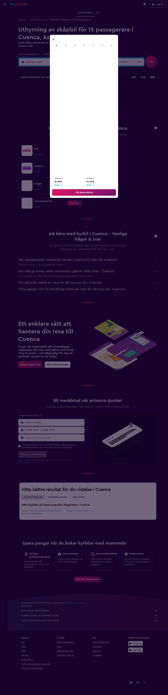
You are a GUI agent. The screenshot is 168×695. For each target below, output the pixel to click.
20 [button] (60, 107)
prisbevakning (131, 562)
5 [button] (53, 94)
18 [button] (47, 107)
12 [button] (53, 100)
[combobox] (30, 54)
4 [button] (46, 94)
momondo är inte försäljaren (90, 610)
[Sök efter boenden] (4, 18)
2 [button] (79, 87)
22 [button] (73, 107)
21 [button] (66, 107)
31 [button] (40, 120)
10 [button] (40, 100)
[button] (5, 4)
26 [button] (53, 113)
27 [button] (60, 113)
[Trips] (4, 37)
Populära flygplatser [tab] (34, 497)
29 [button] (73, 113)
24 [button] (40, 113)
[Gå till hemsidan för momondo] (19, 4)
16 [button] (80, 100)
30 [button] (79, 113)
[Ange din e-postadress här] (55, 438)
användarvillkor (65, 460)
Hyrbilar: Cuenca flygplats (78, 511)
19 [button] (53, 107)
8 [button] (73, 94)
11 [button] (47, 100)
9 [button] (79, 94)
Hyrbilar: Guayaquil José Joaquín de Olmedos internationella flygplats (42, 512)
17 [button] (40, 107)
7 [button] (66, 94)
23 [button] (79, 107)
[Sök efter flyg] (4, 12)
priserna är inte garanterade (76, 603)
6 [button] (60, 94)
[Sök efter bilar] (4, 24)
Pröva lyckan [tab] (80, 497)
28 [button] (66, 113)
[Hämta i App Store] (136, 649)
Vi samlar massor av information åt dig (90, 615)
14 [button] (66, 100)
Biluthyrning (23, 20)
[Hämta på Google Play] (136, 643)
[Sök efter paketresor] (4, 29)
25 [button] (47, 113)
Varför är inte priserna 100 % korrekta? (90, 620)
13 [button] (60, 100)
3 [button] (40, 94)
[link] (75, 150)
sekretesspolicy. (25, 462)
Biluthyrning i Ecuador (40, 20)
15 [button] (73, 100)
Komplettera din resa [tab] (58, 497)
